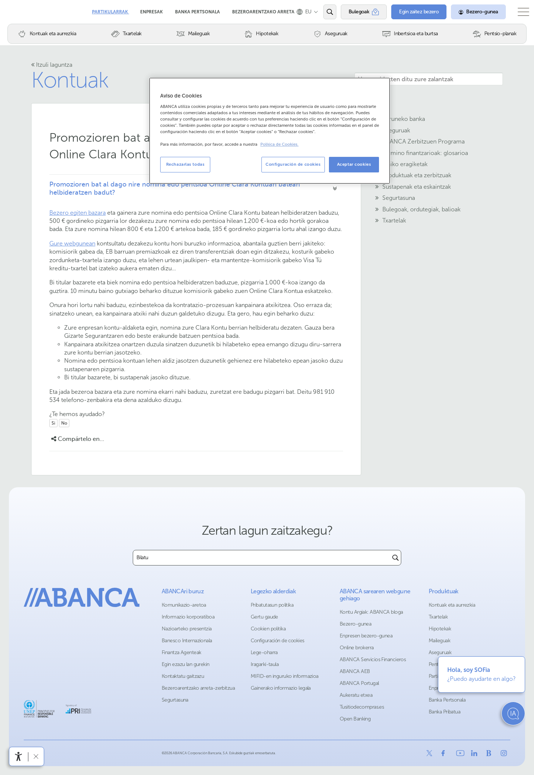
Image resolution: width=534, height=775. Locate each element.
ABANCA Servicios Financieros (373, 659)
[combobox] (261, 557)
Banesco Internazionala (187, 640)
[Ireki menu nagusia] (519, 12)
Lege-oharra (264, 652)
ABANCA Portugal (359, 683)
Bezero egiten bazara (77, 212)
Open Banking (355, 719)
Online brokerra (357, 647)
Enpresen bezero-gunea (366, 636)
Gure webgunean (72, 243)
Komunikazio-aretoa (184, 605)
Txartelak (438, 617)
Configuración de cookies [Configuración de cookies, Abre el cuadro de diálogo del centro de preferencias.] (293, 164)
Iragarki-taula (264, 664)
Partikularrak (110, 9)
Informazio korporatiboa (188, 617)
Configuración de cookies (277, 640)
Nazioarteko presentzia (187, 629)
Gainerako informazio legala (281, 688)
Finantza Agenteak (181, 652)
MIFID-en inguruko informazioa (285, 676)
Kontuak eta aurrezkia (452, 605)
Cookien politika (268, 629)
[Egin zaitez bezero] (412, 11)
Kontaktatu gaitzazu (183, 676)
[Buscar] (395, 557)
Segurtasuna (175, 700)
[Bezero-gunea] (471, 11)
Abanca (18, 11)
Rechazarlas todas (185, 164)
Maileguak (439, 640)
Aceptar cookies (354, 164)
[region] (269, 131)
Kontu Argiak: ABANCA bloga (371, 612)
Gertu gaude (264, 617)
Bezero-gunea (355, 624)
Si (53, 423)
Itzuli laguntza (51, 64)
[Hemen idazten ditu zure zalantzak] (429, 79)
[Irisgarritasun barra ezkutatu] (36, 756)
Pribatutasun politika (272, 605)
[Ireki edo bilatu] (324, 11)
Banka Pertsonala (198, 9)
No (64, 423)
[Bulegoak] (358, 11)
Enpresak (152, 9)
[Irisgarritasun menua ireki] (18, 756)
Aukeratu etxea (356, 695)
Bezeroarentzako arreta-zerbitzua (198, 688)
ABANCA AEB (355, 671)
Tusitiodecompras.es (362, 707)
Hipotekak (440, 629)
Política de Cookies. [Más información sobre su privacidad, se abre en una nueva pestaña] (279, 144)
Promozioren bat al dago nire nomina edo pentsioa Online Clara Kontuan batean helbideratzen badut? (174, 188)
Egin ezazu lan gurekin (186, 664)
